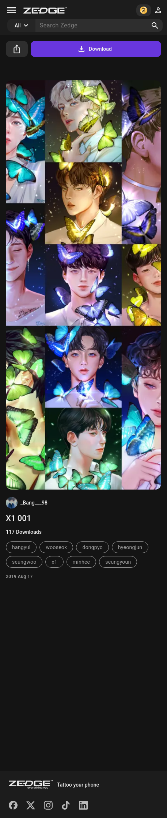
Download (94, 49)
